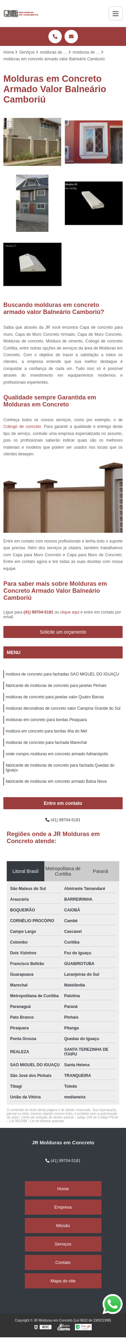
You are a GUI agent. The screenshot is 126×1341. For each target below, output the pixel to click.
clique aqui (69, 612)
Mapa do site (62, 1280)
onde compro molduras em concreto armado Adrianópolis (57, 754)
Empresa (63, 1207)
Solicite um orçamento (63, 632)
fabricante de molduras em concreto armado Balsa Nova (56, 781)
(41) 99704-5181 (39, 612)
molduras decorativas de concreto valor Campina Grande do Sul (63, 708)
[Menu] (116, 13)
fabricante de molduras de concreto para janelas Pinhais (56, 685)
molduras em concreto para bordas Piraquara (46, 719)
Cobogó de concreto (22, 426)
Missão (63, 1225)
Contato (63, 1262)
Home (63, 1188)
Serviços (63, 1244)
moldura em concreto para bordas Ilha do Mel (46, 731)
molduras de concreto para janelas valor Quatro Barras (55, 697)
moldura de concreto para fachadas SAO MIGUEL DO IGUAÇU (62, 674)
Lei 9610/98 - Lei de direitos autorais (36, 1121)
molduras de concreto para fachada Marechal (46, 742)
